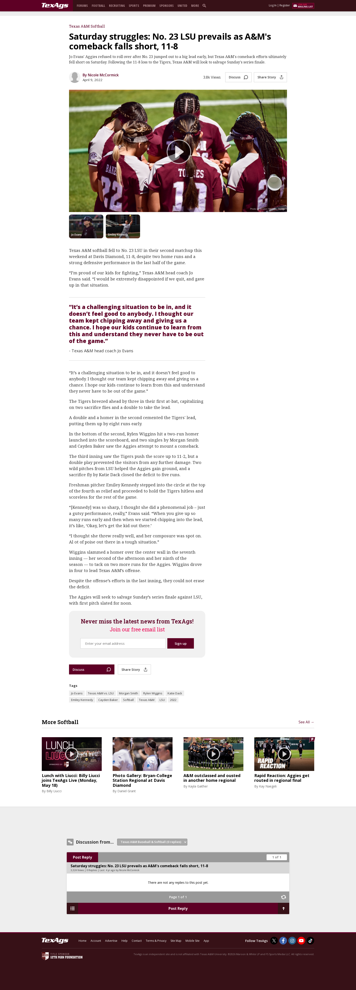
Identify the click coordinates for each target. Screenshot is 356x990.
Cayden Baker (108, 700)
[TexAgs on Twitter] (274, 940)
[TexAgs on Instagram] (292, 940)
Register (284, 5)
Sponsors (166, 5)
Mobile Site (192, 941)
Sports (134, 5)
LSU (162, 700)
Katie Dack (175, 693)
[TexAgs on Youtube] (301, 940)
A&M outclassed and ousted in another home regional (211, 778)
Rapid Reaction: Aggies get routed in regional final (281, 778)
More (195, 5)
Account (96, 941)
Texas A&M (146, 700)
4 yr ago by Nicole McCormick (122, 870)
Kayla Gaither (198, 786)
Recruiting (117, 5)
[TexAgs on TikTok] (310, 940)
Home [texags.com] (83, 941)
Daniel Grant (126, 791)
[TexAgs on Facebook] (283, 940)
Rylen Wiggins (152, 693)
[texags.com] (55, 6)
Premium (149, 5)
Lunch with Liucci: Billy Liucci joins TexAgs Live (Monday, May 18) (71, 780)
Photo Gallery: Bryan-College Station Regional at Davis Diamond (142, 780)
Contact (137, 941)
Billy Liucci (54, 791)
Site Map (176, 941)
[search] (205, 5)
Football (98, 5)
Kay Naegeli (268, 786)
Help (124, 941)
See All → (306, 722)
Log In (273, 5)
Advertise (111, 941)
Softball (128, 700)
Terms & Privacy (156, 941)
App (206, 941)
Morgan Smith (128, 693)
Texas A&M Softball (87, 26)
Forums (82, 5)
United (182, 5)
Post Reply (82, 857)
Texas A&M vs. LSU (101, 693)
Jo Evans (77, 693)
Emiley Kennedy (82, 700)
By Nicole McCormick (101, 74)
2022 (173, 700)
